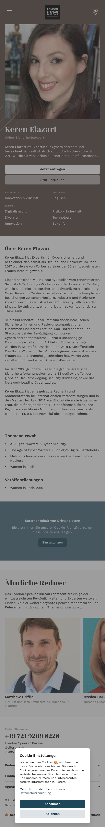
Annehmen (52, 804)
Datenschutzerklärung (35, 793)
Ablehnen (53, 814)
